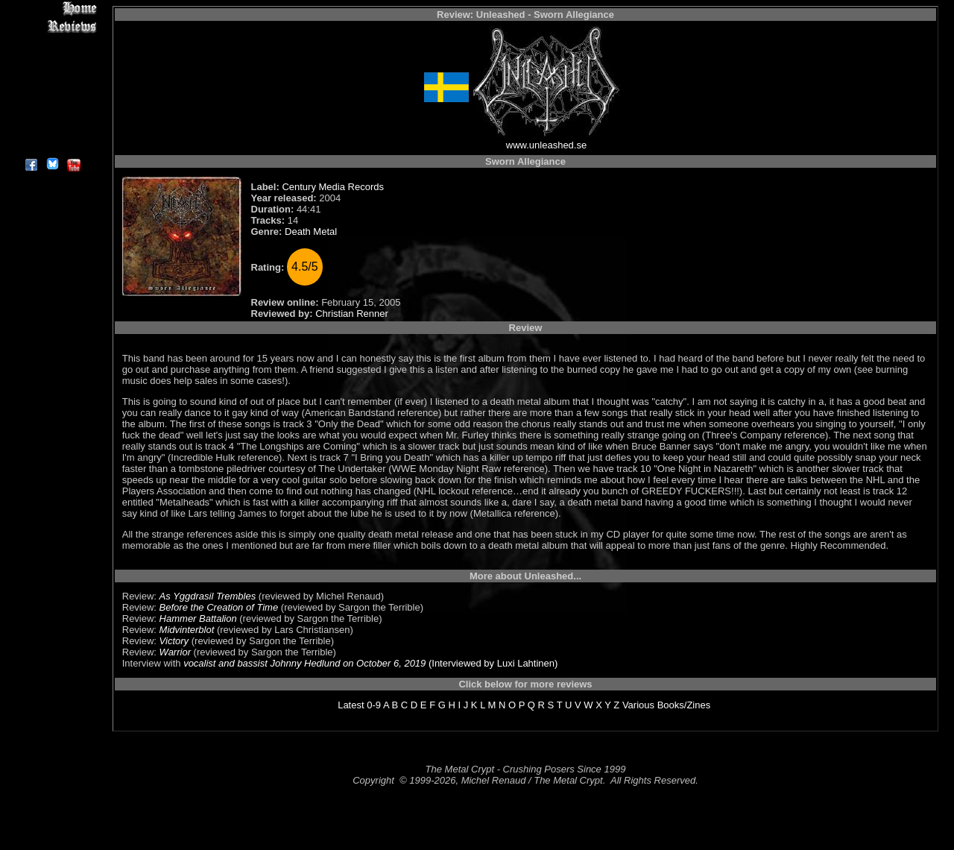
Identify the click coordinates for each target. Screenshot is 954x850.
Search (51, 111)
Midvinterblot (187, 629)
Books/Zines (684, 705)
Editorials (51, 60)
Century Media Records (333, 186)
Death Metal (311, 231)
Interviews (51, 42)
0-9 (374, 705)
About (51, 145)
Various (638, 705)
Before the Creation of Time (219, 607)
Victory (174, 640)
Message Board (51, 77)
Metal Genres (51, 94)
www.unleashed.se (546, 145)
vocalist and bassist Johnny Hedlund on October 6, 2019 (304, 663)
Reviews (51, 25)
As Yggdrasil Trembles (207, 596)
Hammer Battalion (198, 618)
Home (51, 8)
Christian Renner (351, 313)
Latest (351, 705)
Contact (51, 128)
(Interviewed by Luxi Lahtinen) (491, 663)
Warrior (175, 652)
